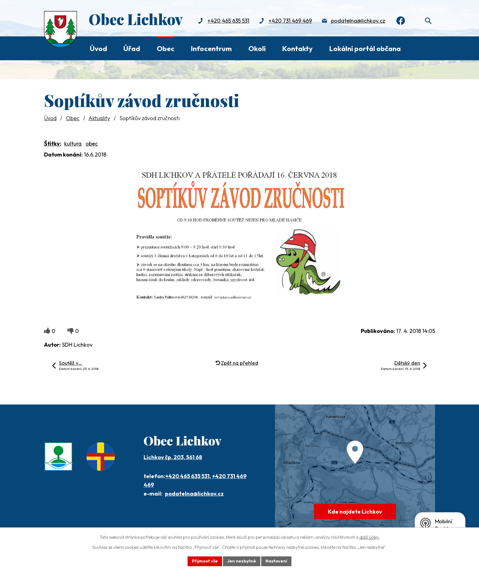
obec (92, 143)
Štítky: (52, 143)
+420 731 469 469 (290, 20)
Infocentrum (211, 48)
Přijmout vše (205, 561)
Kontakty (297, 48)
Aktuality (99, 118)
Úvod (98, 48)
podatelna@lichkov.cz (358, 20)
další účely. (369, 537)
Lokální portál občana (365, 48)
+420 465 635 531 (228, 20)
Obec (165, 48)
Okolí (257, 48)
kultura (73, 143)
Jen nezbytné (241, 561)
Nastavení (276, 561)
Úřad (131, 48)
